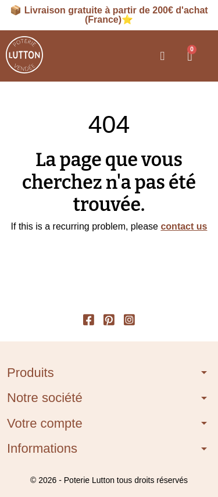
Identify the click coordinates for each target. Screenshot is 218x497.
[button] (162, 56)
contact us (183, 226)
